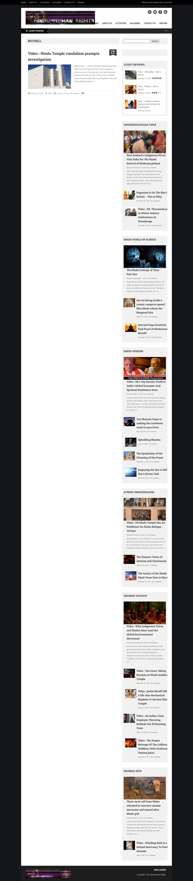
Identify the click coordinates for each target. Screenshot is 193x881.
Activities (44, 2)
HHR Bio (81, 2)
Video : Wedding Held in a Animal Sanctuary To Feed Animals (152, 847)
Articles (66, 93)
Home (23, 2)
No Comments (151, 167)
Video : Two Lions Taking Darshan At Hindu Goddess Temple (152, 675)
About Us (33, 2)
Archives (60, 93)
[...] (93, 81)
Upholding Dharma (149, 439)
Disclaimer (160, 869)
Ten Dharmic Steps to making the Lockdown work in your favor (149, 423)
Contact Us (69, 2)
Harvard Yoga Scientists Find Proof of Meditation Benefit (153, 329)
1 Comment (153, 565)
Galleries (56, 2)
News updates (74, 93)
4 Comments (153, 443)
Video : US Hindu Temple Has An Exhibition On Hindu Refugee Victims (146, 526)
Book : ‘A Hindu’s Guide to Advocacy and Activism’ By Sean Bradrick (149, 104)
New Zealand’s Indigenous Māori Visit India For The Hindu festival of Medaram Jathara (146, 159)
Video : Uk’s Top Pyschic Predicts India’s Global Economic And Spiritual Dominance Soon (146, 385)
